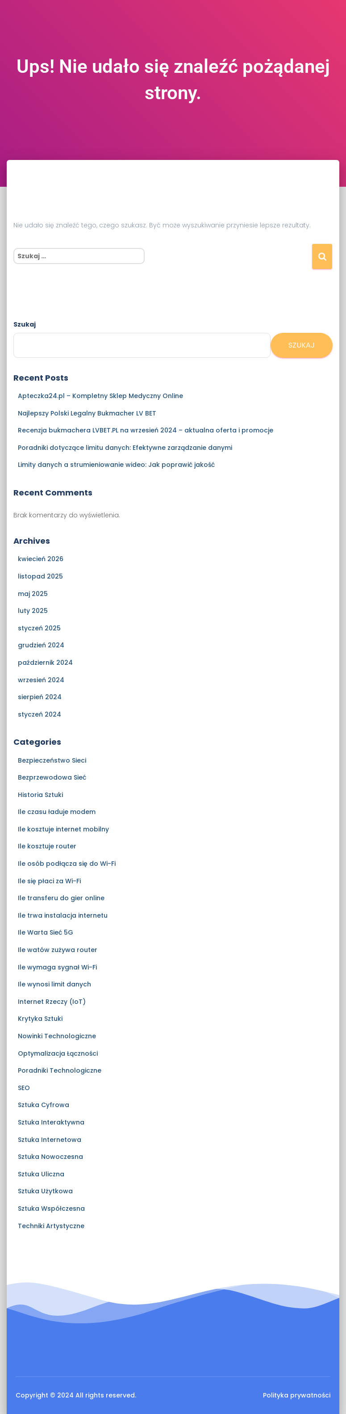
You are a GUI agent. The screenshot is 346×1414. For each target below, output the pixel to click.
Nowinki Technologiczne (57, 1036)
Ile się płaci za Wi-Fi (49, 881)
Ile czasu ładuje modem (57, 811)
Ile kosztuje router (47, 846)
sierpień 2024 (40, 696)
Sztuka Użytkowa (45, 1191)
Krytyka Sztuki (40, 1018)
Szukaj (24, 324)
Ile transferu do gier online (61, 898)
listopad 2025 (40, 576)
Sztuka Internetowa (49, 1139)
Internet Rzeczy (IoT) (52, 1001)
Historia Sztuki (40, 794)
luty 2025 (33, 610)
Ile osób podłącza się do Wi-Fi (67, 863)
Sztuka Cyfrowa (43, 1104)
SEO (24, 1087)
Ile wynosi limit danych (54, 984)
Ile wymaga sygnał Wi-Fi (57, 967)
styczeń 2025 (39, 628)
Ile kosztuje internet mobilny (63, 829)
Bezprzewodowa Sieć (52, 777)
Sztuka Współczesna (51, 1208)
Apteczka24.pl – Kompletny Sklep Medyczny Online (100, 395)
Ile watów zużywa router (57, 949)
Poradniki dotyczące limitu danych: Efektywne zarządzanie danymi (125, 447)
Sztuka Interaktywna (51, 1122)
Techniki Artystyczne (51, 1225)
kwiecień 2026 (40, 558)
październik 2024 (45, 662)
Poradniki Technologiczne (59, 1070)
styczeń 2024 (39, 714)
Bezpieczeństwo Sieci (52, 760)
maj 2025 (33, 593)
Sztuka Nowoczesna (50, 1156)
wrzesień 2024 (41, 680)
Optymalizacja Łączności (58, 1053)
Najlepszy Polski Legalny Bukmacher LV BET (87, 413)
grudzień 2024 (41, 645)
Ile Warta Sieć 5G (45, 932)
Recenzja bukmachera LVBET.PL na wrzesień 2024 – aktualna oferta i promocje (145, 430)
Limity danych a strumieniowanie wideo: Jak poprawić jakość (116, 464)
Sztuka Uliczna (41, 1174)
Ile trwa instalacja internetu (63, 915)
